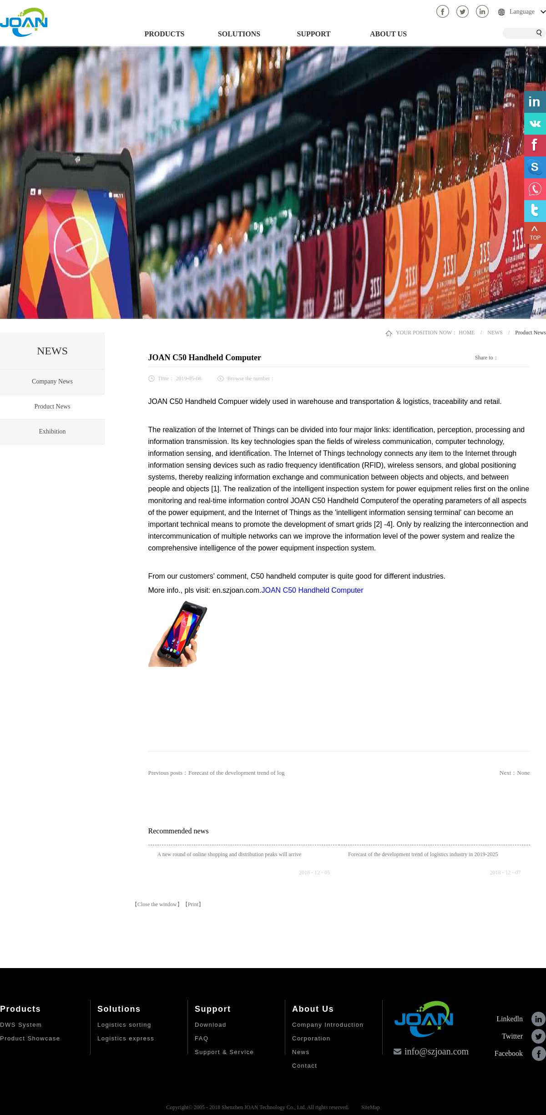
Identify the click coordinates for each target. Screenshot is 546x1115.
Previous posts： (216, 772)
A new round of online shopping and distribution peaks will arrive (229, 854)
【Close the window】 (157, 904)
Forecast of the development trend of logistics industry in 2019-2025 (423, 854)
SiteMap (369, 1107)
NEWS (495, 332)
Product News (530, 332)
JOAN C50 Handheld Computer (312, 590)
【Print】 (193, 904)
